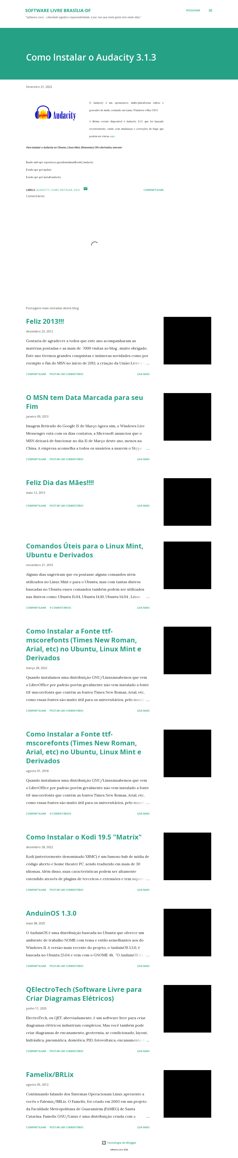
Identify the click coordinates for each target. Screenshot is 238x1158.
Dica (77, 190)
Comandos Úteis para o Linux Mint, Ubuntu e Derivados (84, 550)
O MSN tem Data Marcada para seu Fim (84, 402)
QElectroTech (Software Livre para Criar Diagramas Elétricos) (84, 994)
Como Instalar (61, 190)
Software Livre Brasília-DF (58, 10)
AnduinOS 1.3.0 (51, 913)
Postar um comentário (66, 374)
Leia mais (143, 374)
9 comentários (60, 607)
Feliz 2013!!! (45, 321)
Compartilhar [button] (154, 190)
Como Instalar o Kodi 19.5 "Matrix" (84, 837)
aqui (112, 136)
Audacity (42, 190)
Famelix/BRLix (50, 1074)
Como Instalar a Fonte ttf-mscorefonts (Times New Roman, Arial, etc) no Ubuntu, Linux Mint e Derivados (83, 644)
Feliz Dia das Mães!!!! (60, 482)
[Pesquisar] (193, 10)
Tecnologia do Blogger (119, 1142)
